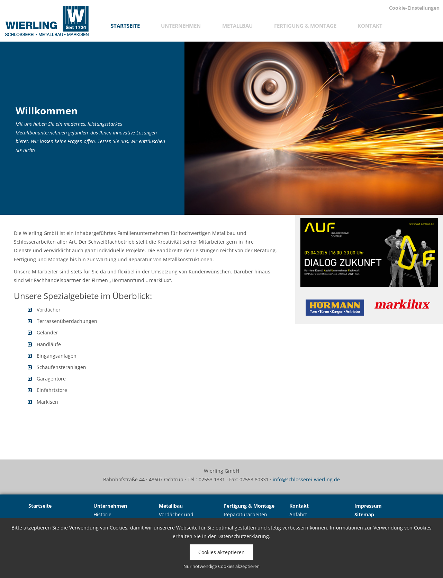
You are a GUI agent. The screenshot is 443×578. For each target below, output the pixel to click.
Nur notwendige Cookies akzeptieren (221, 566)
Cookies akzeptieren (221, 552)
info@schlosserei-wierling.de (306, 479)
